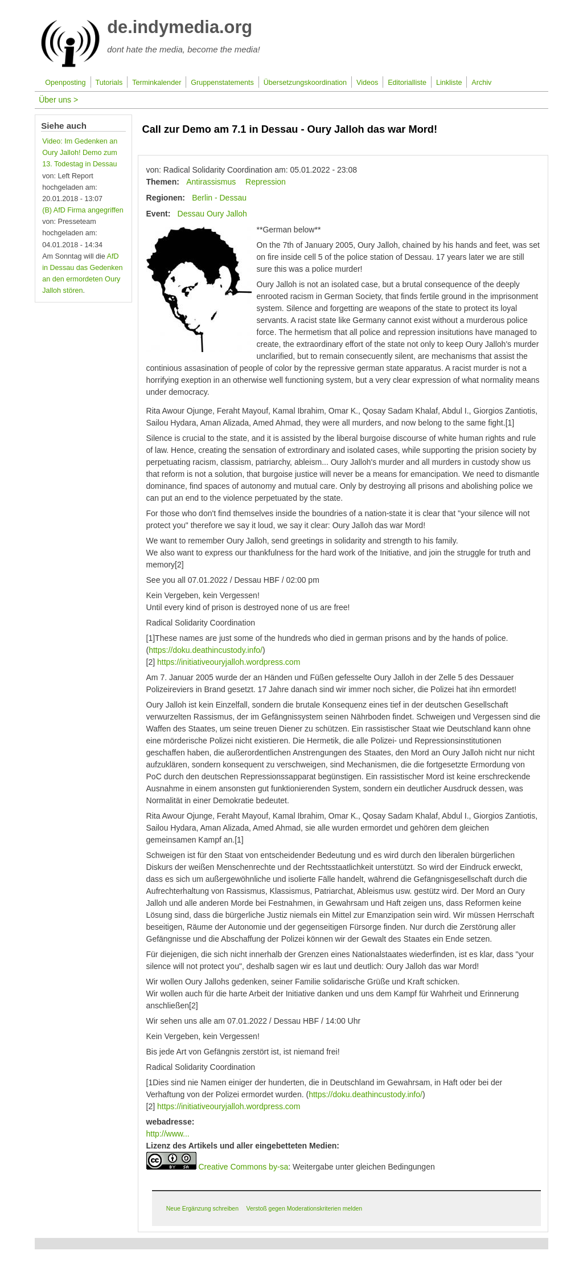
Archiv (481, 83)
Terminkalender (156, 83)
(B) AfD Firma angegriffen (83, 210)
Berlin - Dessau (219, 197)
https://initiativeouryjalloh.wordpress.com (228, 662)
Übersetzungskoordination (305, 83)
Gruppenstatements (222, 83)
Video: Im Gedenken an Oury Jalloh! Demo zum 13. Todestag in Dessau (79, 152)
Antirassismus (211, 181)
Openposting (65, 83)
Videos (367, 83)
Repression (265, 181)
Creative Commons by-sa (243, 1166)
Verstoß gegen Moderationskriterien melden (304, 1208)
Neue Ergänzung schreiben (202, 1208)
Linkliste (449, 83)
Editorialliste (407, 83)
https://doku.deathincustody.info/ (205, 650)
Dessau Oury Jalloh (212, 213)
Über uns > (58, 99)
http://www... (168, 1133)
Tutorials (109, 83)
